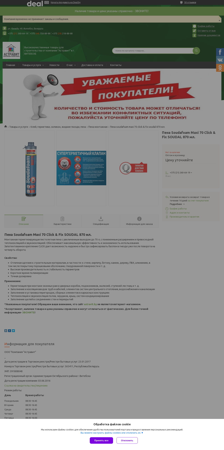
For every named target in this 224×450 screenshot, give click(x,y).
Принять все (101, 440)
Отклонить (127, 440)
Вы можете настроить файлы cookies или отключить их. (110, 432)
